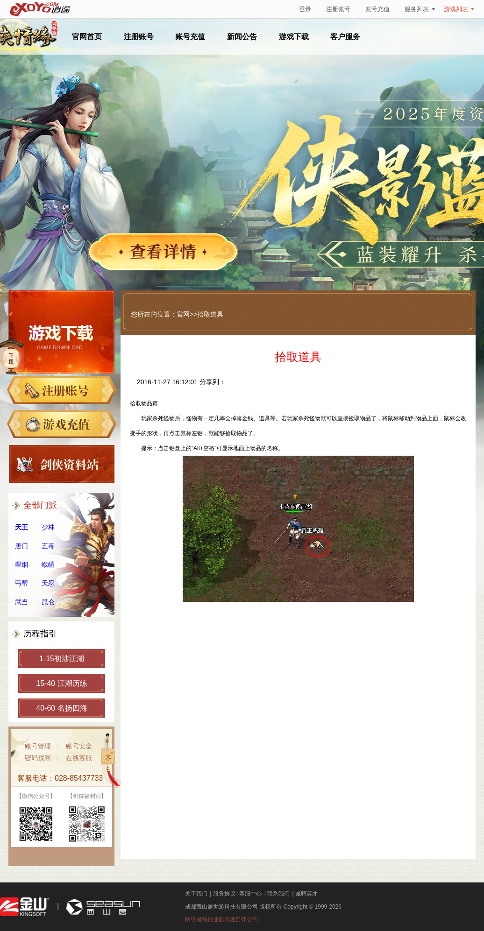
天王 (21, 527)
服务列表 (420, 9)
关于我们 (196, 893)
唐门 (21, 546)
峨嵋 (48, 564)
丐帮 (21, 583)
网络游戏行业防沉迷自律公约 (221, 919)
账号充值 (377, 9)
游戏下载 (294, 37)
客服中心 (250, 893)
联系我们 (278, 893)
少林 (48, 527)
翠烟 (21, 564)
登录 (305, 9)
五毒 (48, 546)
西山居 (101, 907)
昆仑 (48, 602)
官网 (183, 314)
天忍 (48, 583)
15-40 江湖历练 (61, 683)
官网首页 (87, 37)
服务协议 (224, 893)
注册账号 (338, 9)
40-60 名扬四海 (61, 708)
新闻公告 (242, 37)
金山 (25, 907)
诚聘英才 (306, 893)
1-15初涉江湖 (61, 659)
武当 (21, 602)
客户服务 (345, 37)
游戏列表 (459, 9)
